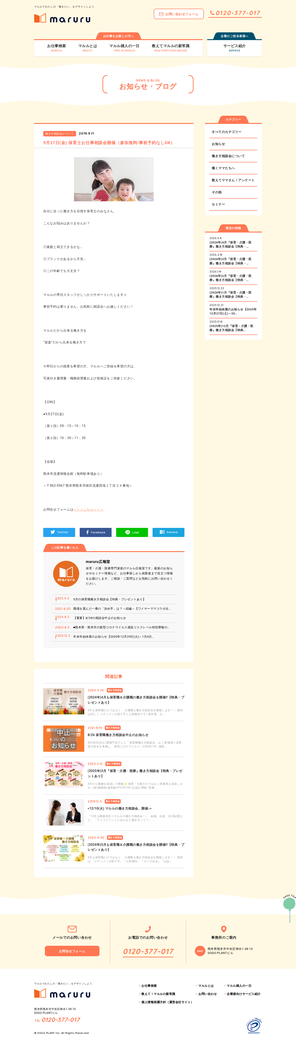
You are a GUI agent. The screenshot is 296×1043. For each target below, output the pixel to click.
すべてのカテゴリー (227, 132)
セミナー (218, 204)
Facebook (96, 532)
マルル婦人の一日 (239, 985)
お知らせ (218, 144)
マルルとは (206, 985)
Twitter (59, 532)
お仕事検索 (149, 985)
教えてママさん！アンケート (233, 180)
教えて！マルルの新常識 (158, 994)
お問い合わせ (207, 994)
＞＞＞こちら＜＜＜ (88, 509)
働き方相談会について (228, 156)
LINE (132, 532)
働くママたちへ (223, 168)
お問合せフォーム (72, 951)
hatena (168, 532)
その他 (217, 192)
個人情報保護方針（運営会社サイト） (167, 1002)
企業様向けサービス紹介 (244, 994)
